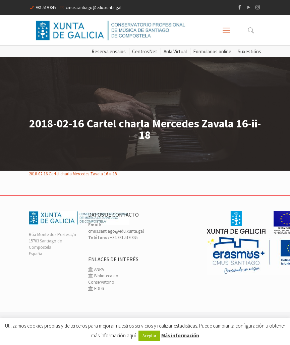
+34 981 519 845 (123, 237)
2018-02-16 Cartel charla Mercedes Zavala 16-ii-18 (73, 174)
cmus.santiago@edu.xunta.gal (93, 7)
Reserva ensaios (109, 51)
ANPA (98, 269)
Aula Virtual (175, 51)
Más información (180, 335)
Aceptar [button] (149, 336)
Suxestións (249, 51)
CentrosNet (144, 51)
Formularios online (212, 51)
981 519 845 (46, 7)
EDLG (98, 288)
